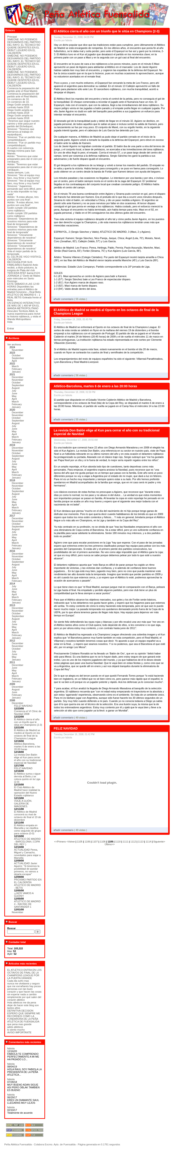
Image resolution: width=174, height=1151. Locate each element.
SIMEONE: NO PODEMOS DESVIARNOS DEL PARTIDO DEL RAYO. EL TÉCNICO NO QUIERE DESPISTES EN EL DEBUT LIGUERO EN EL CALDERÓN (24, 46)
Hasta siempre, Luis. (18, 172)
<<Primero (60, 841)
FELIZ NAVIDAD (23, 705)
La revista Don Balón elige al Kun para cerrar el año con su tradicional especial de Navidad (27, 758)
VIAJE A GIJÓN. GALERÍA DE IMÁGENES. (23, 803)
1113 (140, 841)
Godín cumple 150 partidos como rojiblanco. (22, 209)
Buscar (11, 922)
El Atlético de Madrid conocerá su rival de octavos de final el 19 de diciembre (27, 815)
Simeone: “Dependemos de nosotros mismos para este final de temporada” (22, 229)
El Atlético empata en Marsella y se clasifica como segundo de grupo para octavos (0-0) (27, 829)
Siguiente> (159, 841)
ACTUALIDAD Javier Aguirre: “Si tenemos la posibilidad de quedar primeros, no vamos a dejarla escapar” (26, 869)
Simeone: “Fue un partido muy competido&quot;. (24, 138)
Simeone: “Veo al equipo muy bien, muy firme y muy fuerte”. (23, 176)
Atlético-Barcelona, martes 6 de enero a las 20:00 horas (27, 746)
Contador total (15, 942)
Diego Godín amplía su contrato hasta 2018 (20, 106)
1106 (87, 841)
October (16, 355)
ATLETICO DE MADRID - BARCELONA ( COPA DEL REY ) (27, 842)
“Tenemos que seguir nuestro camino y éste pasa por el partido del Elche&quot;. (23, 124)
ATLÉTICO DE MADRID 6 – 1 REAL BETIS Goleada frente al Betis (24, 297)
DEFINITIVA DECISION (20, 1010)
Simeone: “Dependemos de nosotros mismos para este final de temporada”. (22, 221)
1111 (125, 841)
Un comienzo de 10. (18, 99)
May (14, 396)
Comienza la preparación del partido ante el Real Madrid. (23, 89)
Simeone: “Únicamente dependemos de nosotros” (21, 236)
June (14, 393)
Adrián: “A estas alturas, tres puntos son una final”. (23, 198)
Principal (12, 36)
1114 (148, 841)
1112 (133, 841)
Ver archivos (14, 344)
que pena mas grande (19, 1024)
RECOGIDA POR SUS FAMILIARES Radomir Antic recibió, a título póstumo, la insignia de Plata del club (22, 266)
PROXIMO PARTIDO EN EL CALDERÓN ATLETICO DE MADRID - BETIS (27, 883)
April (14, 360)
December (17, 377)
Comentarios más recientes (23, 1042)
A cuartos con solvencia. (20, 148)
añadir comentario (63, 299)
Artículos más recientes (21, 963)
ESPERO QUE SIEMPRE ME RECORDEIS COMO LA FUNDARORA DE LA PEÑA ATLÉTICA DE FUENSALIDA (23, 1017)
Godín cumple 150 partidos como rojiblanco (22, 214)
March (15, 366)
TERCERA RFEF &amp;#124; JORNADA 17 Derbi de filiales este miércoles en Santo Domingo (23, 277)
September (18, 358)
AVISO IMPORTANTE (19, 1032)
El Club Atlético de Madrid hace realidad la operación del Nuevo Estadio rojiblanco (27, 791)
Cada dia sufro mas (18, 980)
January (16, 371)
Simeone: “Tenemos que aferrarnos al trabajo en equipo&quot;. (20, 132)
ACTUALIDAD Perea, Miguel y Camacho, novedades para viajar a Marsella (27, 853)
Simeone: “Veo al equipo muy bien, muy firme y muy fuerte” (23, 182)
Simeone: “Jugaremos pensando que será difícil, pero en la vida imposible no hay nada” (24, 190)
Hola (9, 322)
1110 (118, 841)
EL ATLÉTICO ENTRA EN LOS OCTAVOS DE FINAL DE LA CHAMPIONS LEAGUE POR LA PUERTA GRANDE (24, 974)
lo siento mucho (16, 1029)
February (17, 369)
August (15, 388)
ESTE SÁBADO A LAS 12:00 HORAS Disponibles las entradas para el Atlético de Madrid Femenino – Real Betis (24, 287)
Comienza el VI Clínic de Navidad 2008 (27, 712)
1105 (79, 841)
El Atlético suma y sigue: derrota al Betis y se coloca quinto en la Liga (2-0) (27, 777)
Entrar (10, 328)
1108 (102, 841)
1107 (95, 841)
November (17, 350)
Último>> (110, 844)
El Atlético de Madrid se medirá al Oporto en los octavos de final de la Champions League (27, 734)
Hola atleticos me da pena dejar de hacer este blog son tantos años (23, 1005)
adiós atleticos (15, 1027)
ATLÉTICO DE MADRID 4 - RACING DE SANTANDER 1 (27, 904)
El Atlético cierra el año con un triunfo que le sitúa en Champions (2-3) (28, 722)
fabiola (10, 1048)
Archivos (12, 338)
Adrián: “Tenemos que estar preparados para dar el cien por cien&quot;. (24, 159)
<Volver (71, 841)
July (14, 390)
